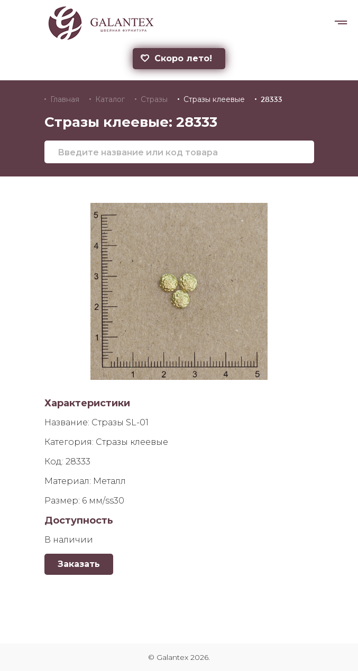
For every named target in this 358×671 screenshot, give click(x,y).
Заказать (79, 564)
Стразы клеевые (214, 99)
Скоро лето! (176, 58)
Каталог (110, 99)
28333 (271, 99)
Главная (64, 99)
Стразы (154, 99)
